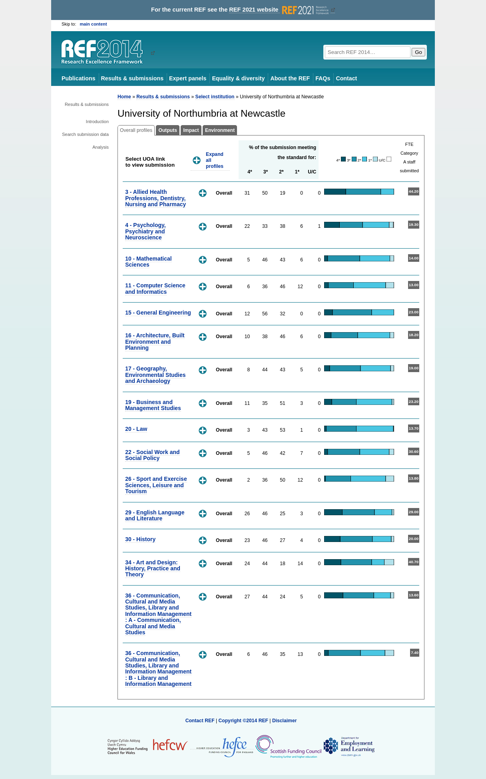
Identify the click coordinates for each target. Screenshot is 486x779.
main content (93, 24)
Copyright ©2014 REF (243, 720)
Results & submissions (132, 78)
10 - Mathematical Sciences (148, 261)
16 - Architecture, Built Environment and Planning (155, 341)
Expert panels (187, 78)
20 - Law (136, 429)
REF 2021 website (279, 9)
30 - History (140, 539)
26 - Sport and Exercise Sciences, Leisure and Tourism (156, 485)
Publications (79, 78)
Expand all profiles (214, 160)
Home (124, 97)
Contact (346, 78)
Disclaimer (284, 720)
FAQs (322, 78)
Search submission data (85, 134)
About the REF (290, 78)
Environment (220, 130)
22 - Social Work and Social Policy (152, 455)
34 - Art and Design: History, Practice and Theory (152, 568)
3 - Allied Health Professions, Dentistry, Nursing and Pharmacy (155, 198)
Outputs (167, 130)
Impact (191, 130)
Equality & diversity (238, 78)
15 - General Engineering (158, 312)
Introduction (97, 121)
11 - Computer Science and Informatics (155, 288)
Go (418, 52)
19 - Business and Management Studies (153, 405)
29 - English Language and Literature (154, 515)
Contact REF (200, 720)
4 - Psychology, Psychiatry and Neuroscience (145, 231)
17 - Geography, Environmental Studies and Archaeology (155, 374)
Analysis (100, 147)
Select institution (215, 97)
